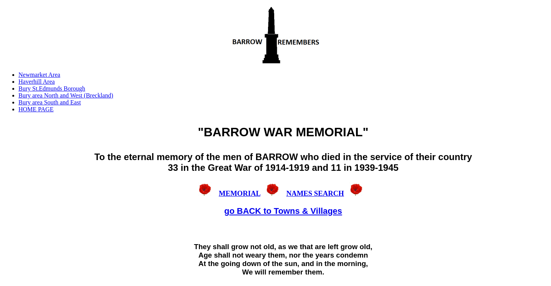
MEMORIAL (239, 193)
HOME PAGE (35, 109)
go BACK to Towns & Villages (283, 211)
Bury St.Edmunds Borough (51, 88)
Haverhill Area (36, 81)
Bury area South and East (49, 102)
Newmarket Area (39, 74)
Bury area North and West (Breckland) (65, 95)
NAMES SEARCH (315, 193)
